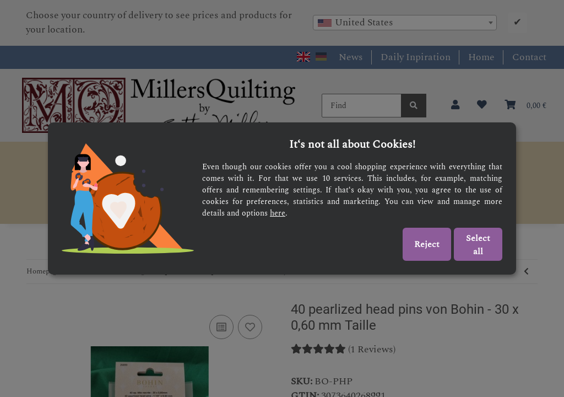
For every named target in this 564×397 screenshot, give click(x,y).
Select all (478, 245)
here (277, 213)
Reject (427, 244)
